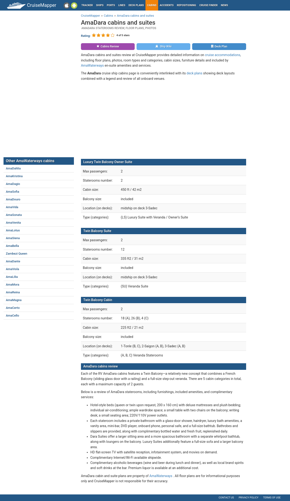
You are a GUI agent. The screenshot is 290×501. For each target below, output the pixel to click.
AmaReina (13, 292)
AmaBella (12, 246)
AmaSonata (14, 215)
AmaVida (12, 207)
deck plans (194, 73)
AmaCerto (13, 308)
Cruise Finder (208, 5)
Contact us (226, 497)
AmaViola (12, 269)
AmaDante (13, 261)
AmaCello (12, 315)
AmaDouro (13, 199)
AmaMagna (14, 300)
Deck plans (136, 5)
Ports (111, 5)
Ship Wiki (163, 46)
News (224, 5)
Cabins (151, 5)
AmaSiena (13, 238)
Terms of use (272, 497)
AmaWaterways (92, 65)
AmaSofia (12, 191)
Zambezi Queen (16, 253)
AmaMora (12, 284)
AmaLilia (12, 277)
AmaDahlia (13, 168)
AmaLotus (13, 230)
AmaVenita (13, 222)
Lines (121, 5)
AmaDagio (13, 184)
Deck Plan (219, 46)
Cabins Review (108, 46)
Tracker (87, 5)
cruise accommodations (222, 55)
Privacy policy (248, 497)
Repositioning (186, 5)
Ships (100, 5)
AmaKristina (14, 176)
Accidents (167, 5)
